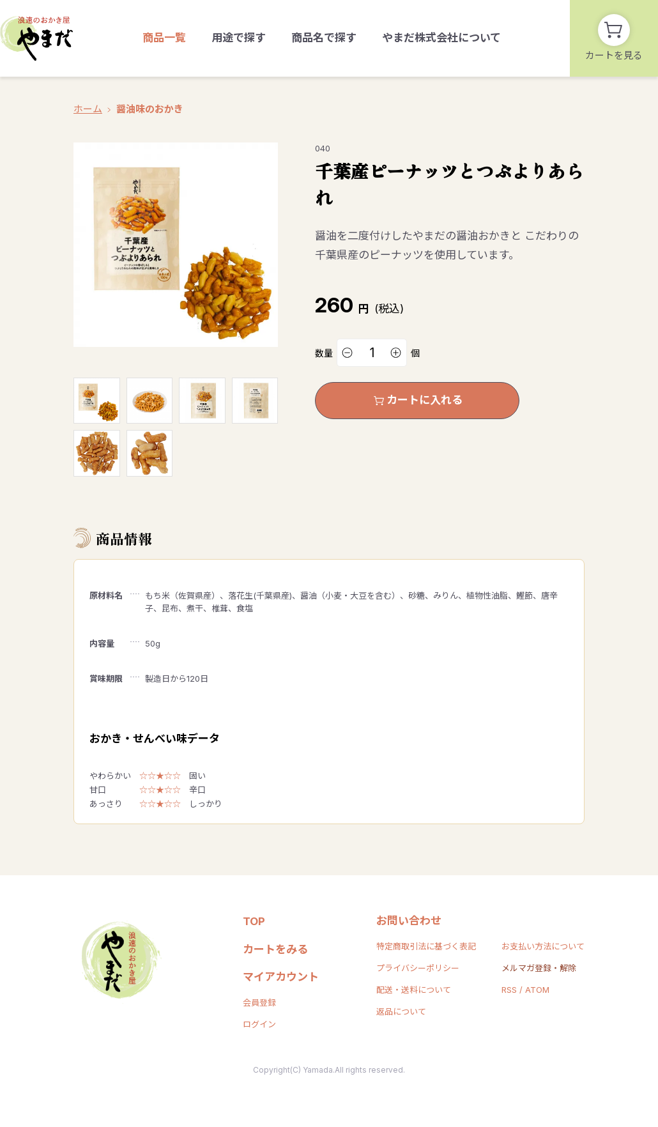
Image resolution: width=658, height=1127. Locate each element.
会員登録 (259, 1002)
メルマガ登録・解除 (538, 968)
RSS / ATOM (525, 990)
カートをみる (275, 949)
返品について (401, 1011)
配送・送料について (413, 990)
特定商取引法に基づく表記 (426, 946)
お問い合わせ (408, 920)
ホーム (87, 109)
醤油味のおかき (149, 109)
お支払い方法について (543, 946)
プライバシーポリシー (417, 968)
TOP (254, 921)
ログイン (259, 1024)
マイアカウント (281, 976)
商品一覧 (164, 37)
